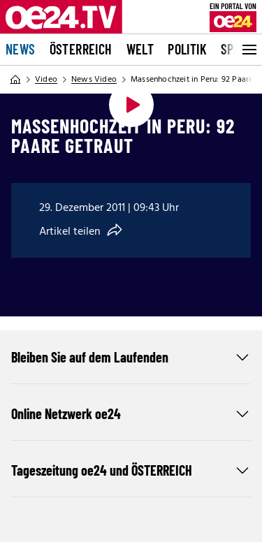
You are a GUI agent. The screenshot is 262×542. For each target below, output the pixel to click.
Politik (187, 49)
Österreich (81, 49)
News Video (94, 79)
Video (46, 79)
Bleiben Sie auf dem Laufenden (131, 357)
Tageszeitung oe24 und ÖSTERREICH (131, 470)
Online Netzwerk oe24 (131, 413)
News (21, 49)
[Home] (15, 79)
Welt (140, 49)
